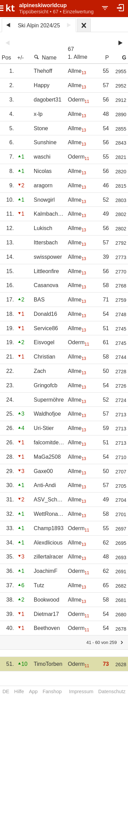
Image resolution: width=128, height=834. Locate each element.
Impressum (81, 691)
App (33, 691)
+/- (20, 57)
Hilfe (19, 691)
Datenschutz (112, 691)
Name (45, 57)
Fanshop (52, 691)
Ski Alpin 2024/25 (39, 25)
